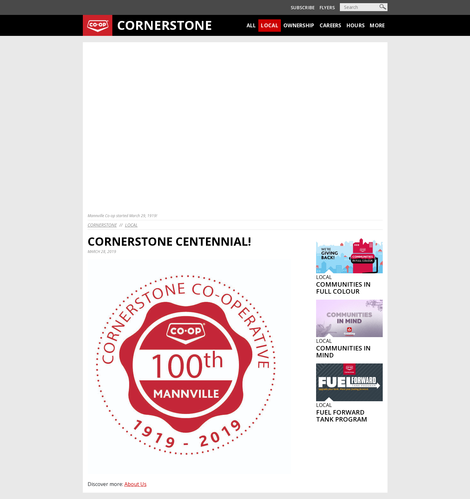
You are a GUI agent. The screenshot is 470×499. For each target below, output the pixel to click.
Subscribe (303, 7)
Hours (356, 25)
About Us (135, 484)
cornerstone (102, 225)
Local (269, 25)
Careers (330, 25)
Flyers (327, 7)
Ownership (298, 25)
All (251, 25)
